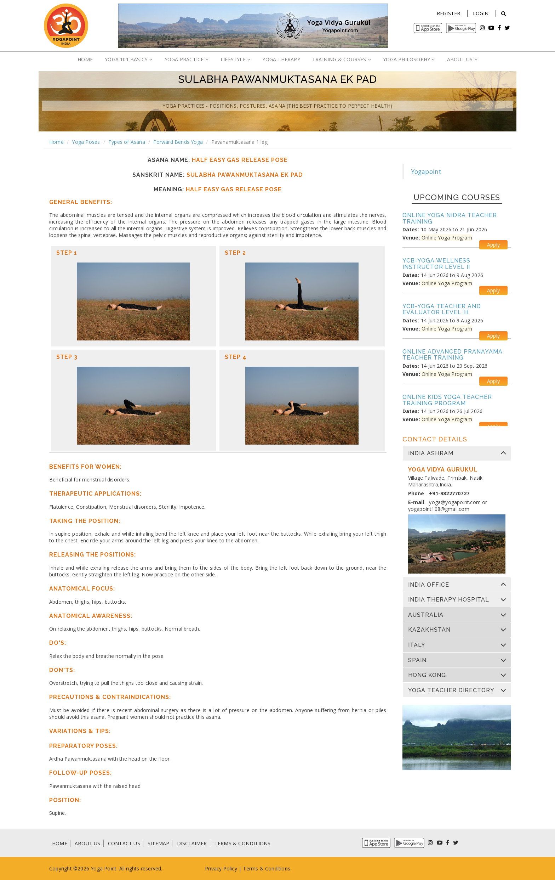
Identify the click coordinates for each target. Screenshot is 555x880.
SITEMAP (158, 843)
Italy (416, 645)
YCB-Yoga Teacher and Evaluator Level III (441, 309)
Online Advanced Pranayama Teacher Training (452, 354)
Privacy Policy (221, 868)
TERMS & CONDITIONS (242, 843)
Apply (493, 244)
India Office (428, 585)
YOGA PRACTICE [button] (186, 59)
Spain (417, 660)
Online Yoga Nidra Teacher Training (449, 218)
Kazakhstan (429, 630)
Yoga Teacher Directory (451, 690)
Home (56, 142)
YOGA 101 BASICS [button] (128, 59)
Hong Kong (427, 675)
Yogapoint (426, 171)
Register (448, 13)
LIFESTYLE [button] (235, 59)
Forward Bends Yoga (178, 142)
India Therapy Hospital (448, 600)
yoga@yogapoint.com (455, 502)
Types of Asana (126, 142)
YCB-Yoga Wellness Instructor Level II (436, 263)
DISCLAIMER (192, 843)
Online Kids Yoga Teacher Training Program (447, 400)
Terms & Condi (261, 868)
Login (481, 13)
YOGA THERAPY (281, 59)
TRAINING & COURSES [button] (341, 59)
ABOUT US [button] (462, 59)
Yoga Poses (86, 142)
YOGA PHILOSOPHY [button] (409, 59)
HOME (85, 59)
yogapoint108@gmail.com (438, 509)
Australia (426, 615)
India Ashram (430, 453)
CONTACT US (124, 843)
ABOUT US (88, 843)
